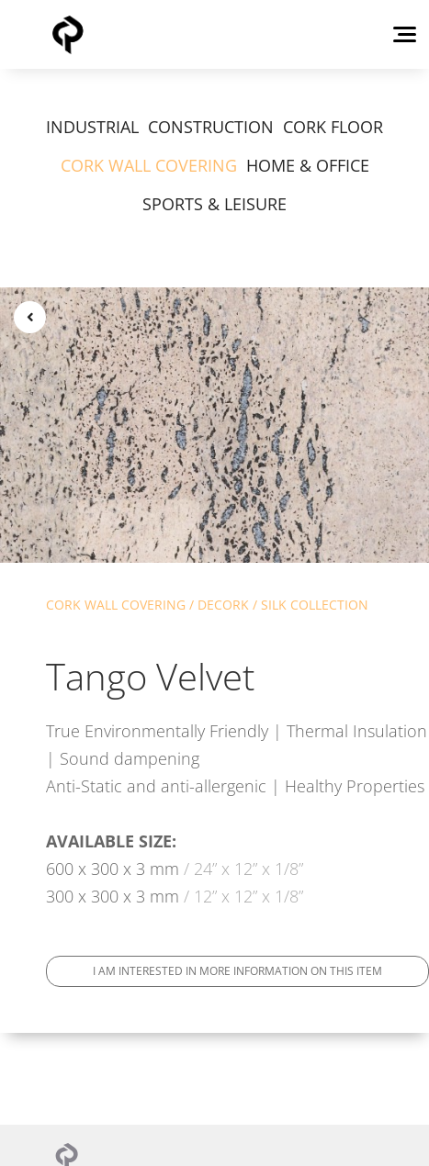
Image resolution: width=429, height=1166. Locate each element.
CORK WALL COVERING (149, 165)
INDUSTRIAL (92, 127)
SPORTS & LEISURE (214, 204)
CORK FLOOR (333, 127)
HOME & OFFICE (307, 165)
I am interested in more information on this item (237, 971)
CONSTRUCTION (211, 127)
